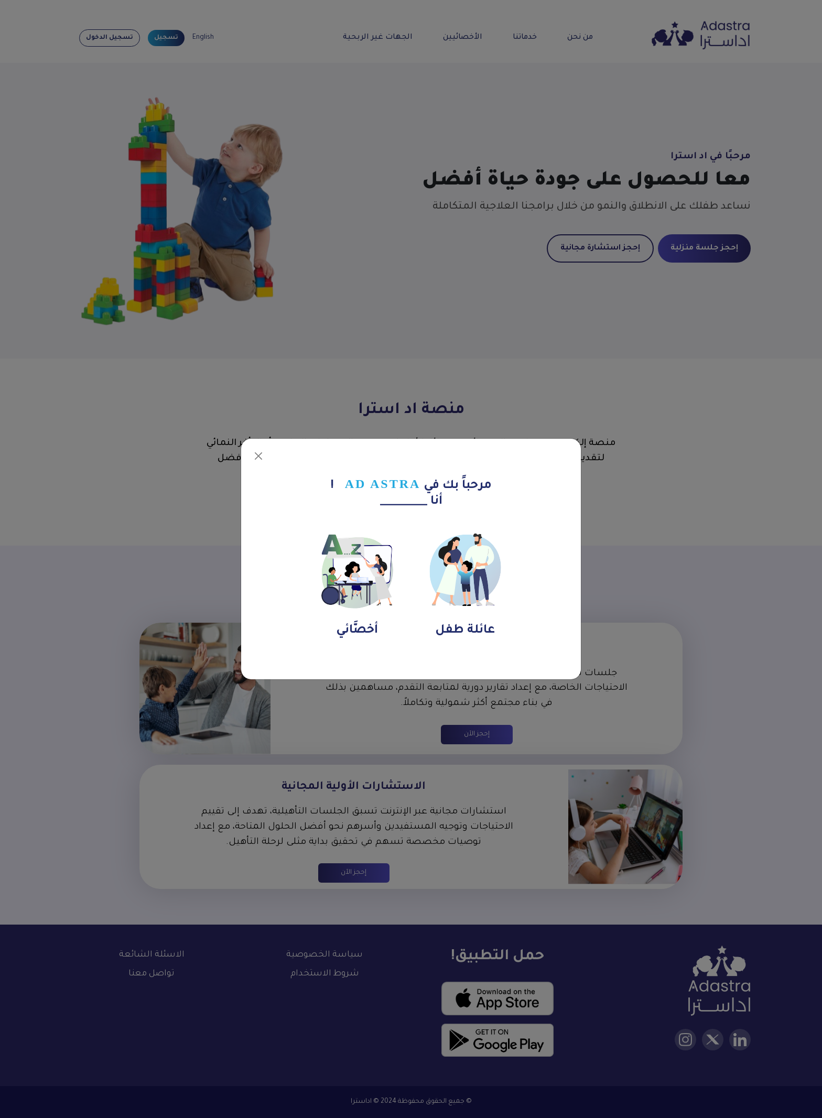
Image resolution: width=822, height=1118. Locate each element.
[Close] (258, 456)
